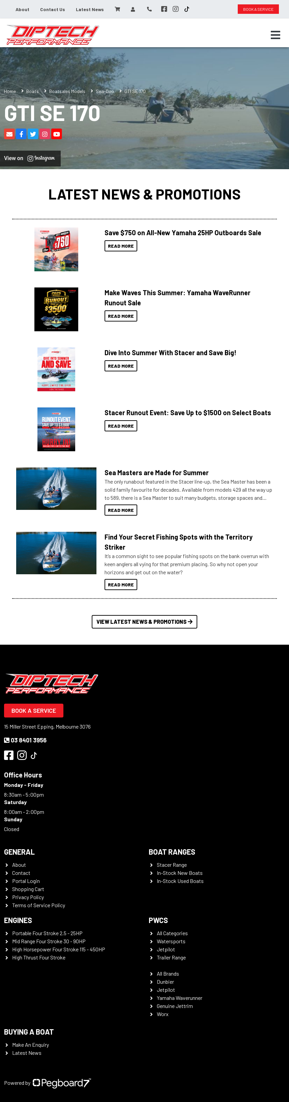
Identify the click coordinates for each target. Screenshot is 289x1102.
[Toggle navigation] (275, 35)
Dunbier (165, 981)
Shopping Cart (28, 889)
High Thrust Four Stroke (38, 957)
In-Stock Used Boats (180, 881)
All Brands (168, 973)
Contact (21, 872)
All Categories (172, 933)
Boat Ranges (172, 851)
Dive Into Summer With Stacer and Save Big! (170, 352)
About (22, 9)
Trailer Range (171, 957)
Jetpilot (166, 949)
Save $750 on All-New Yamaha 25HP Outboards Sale (183, 232)
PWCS (158, 920)
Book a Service (33, 710)
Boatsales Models (67, 91)
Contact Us (52, 9)
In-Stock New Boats (180, 872)
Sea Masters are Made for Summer (157, 472)
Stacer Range (172, 864)
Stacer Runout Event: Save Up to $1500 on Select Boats (188, 412)
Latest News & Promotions (144, 193)
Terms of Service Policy (38, 905)
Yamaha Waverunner (179, 997)
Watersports (171, 941)
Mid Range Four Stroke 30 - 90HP (49, 941)
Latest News (90, 9)
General (19, 851)
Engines (18, 920)
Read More (121, 246)
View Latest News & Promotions (144, 621)
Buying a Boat (29, 1031)
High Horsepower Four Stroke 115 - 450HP (58, 949)
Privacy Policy (28, 897)
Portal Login (26, 881)
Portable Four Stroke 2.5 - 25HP (47, 933)
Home (10, 91)
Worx (163, 1014)
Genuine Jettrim (175, 1006)
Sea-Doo (105, 91)
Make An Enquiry (30, 1044)
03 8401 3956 (25, 740)
